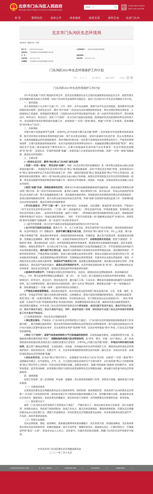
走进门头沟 (133, 17)
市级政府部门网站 (73, 468)
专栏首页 (23, 43)
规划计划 (30, 43)
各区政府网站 (99, 468)
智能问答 (142, 6)
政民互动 (113, 17)
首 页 (18, 17)
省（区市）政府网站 (48, 468)
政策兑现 (94, 17)
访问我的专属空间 (133, 6)
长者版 (134, 9)
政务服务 (75, 17)
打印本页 (111, 78)
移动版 (139, 9)
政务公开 (56, 17)
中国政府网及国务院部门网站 (21, 468)
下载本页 (97, 78)
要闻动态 (36, 17)
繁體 (142, 9)
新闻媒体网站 (124, 468)
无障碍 (130, 9)
